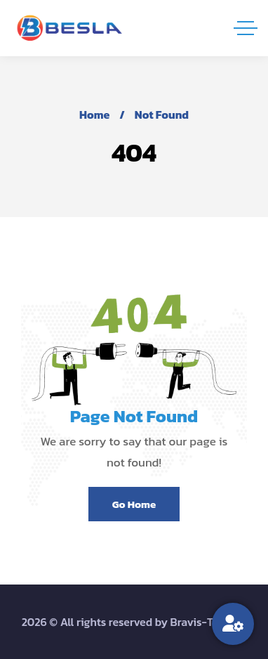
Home (94, 114)
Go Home (134, 504)
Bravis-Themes (208, 621)
